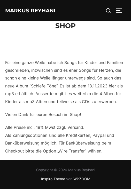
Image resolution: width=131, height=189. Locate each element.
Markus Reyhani (30, 10)
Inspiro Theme (53, 179)
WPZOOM (81, 179)
